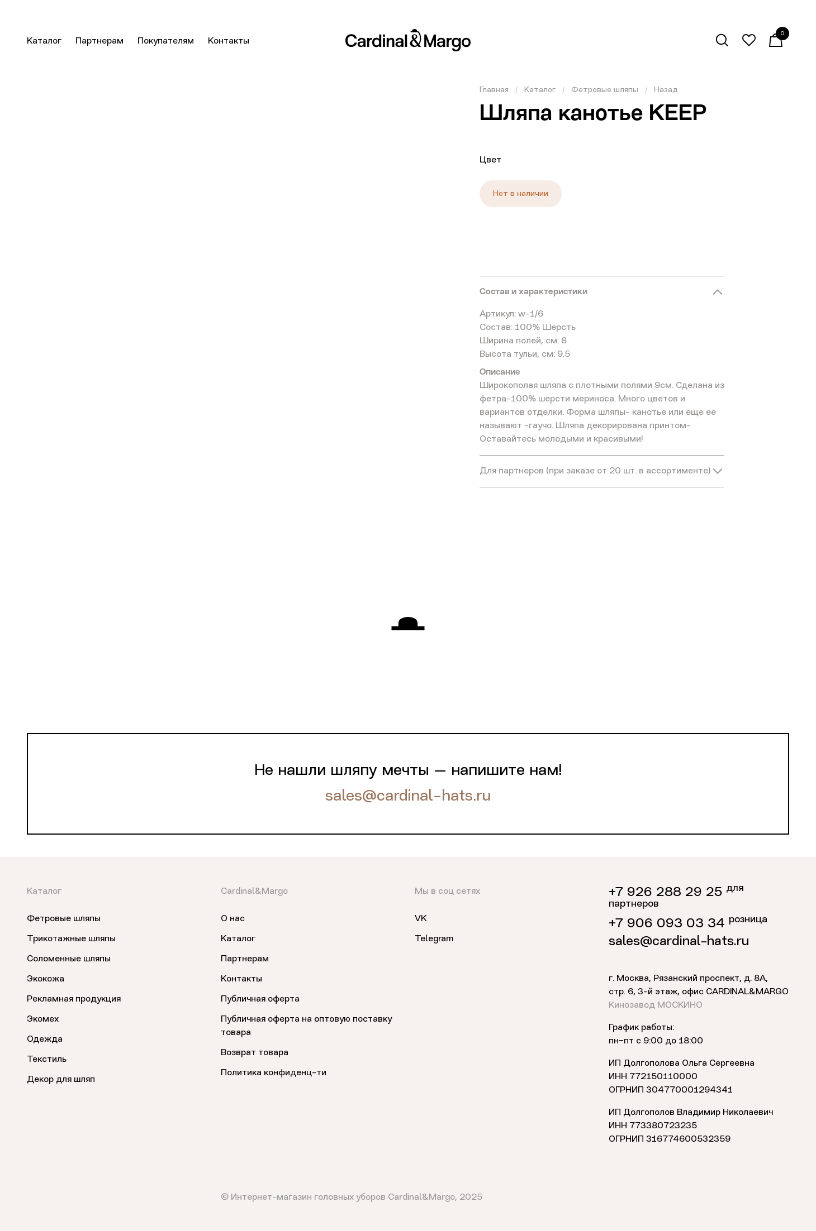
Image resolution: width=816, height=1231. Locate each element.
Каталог (44, 41)
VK (421, 918)
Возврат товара (254, 1052)
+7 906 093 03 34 (667, 924)
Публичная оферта (260, 999)
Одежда (45, 1039)
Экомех (43, 1019)
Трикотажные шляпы (71, 939)
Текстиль (47, 1059)
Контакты (228, 41)
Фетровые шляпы (604, 90)
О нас (233, 918)
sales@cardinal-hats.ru (408, 796)
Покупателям (165, 41)
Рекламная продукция (74, 999)
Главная (494, 90)
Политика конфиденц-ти (273, 1073)
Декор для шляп (61, 1079)
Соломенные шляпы (69, 959)
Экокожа (45, 979)
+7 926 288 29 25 (665, 892)
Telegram (434, 939)
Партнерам (99, 41)
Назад (666, 90)
